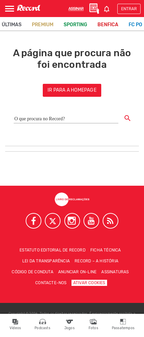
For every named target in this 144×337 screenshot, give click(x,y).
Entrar (129, 8)
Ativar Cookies (89, 282)
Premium (42, 25)
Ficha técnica (105, 250)
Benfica (107, 25)
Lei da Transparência (46, 261)
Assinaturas (115, 272)
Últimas (12, 25)
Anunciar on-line (77, 272)
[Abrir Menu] (9, 9)
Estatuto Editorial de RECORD (52, 250)
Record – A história (96, 261)
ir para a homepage (72, 90)
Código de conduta (32, 272)
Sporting (75, 25)
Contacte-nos (50, 282)
